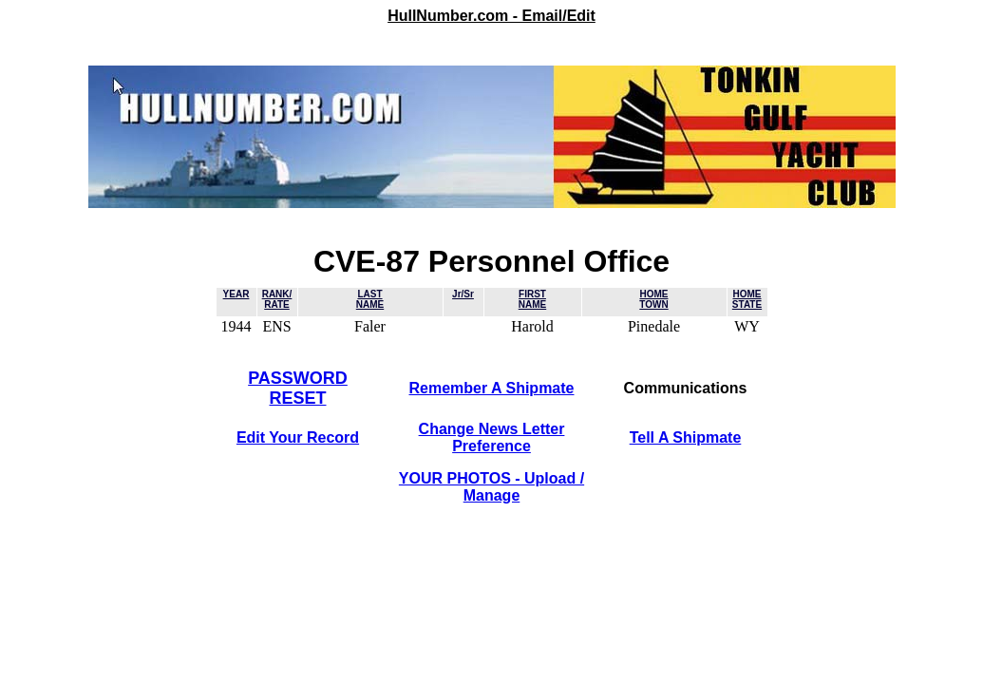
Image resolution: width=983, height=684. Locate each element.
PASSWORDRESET (298, 388)
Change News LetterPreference (492, 437)
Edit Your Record (297, 437)
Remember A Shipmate (492, 388)
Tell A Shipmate (686, 437)
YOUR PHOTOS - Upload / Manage (491, 487)
